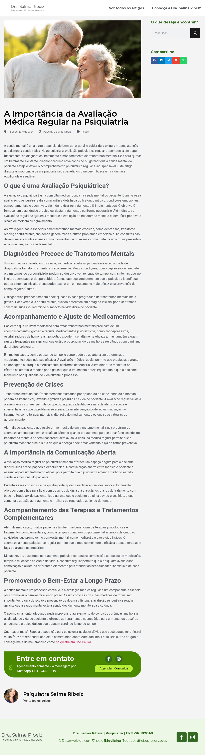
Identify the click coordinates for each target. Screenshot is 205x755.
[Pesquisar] (195, 33)
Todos (85, 131)
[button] (154, 60)
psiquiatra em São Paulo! (73, 642)
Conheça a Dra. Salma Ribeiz (176, 8)
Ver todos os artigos (126, 8)
